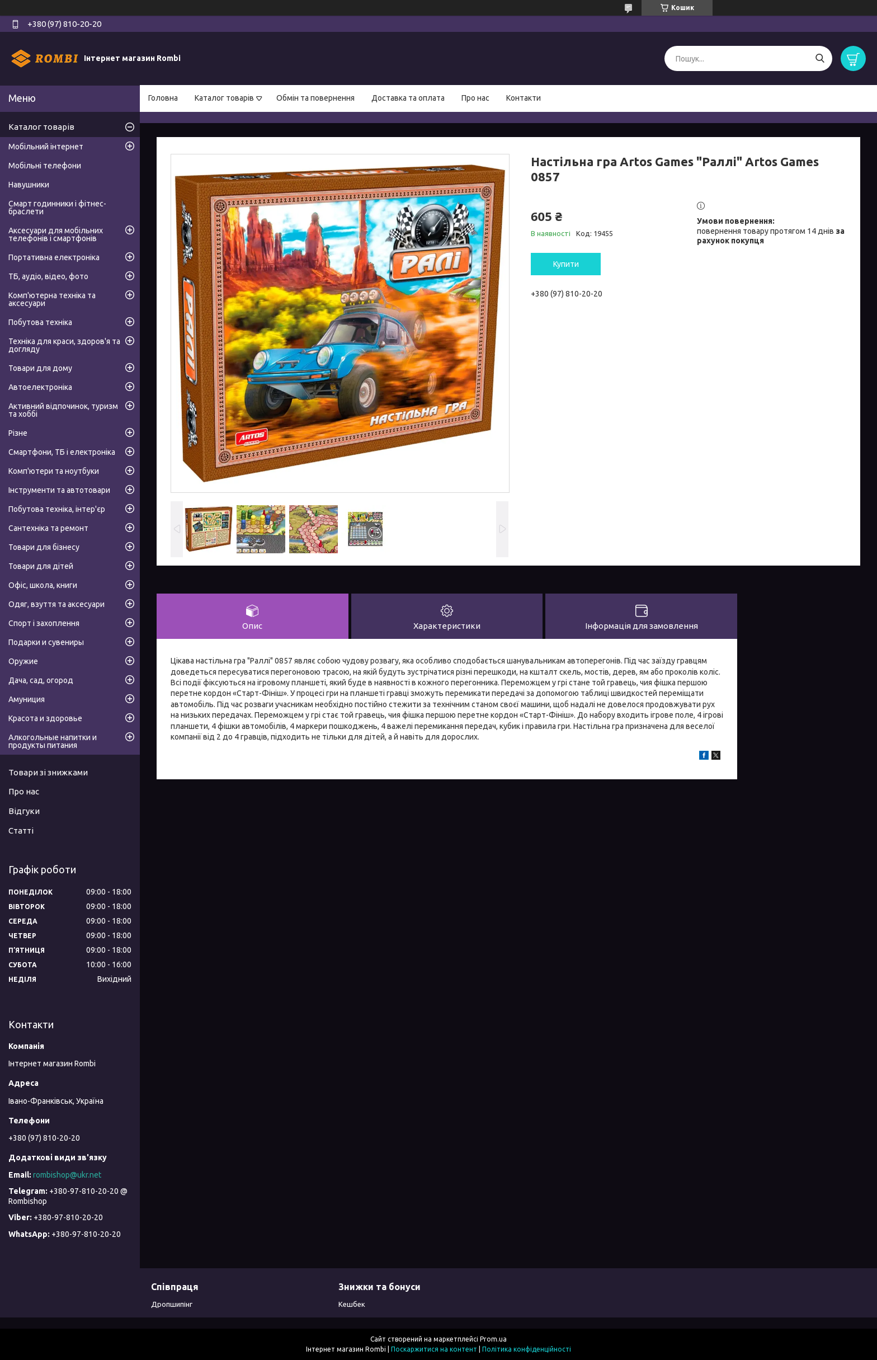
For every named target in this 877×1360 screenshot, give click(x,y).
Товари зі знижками (48, 772)
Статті (21, 830)
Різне (17, 433)
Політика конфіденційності (526, 1349)
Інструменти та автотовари (59, 490)
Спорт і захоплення (43, 623)
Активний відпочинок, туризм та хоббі (63, 410)
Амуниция (26, 699)
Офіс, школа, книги (42, 585)
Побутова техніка (40, 322)
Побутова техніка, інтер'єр (56, 509)
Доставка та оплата (408, 97)
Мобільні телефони (44, 165)
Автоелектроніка (40, 387)
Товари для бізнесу (43, 547)
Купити (566, 264)
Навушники (28, 184)
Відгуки (24, 811)
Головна (163, 97)
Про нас (475, 97)
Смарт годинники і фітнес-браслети (57, 207)
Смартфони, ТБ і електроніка (61, 452)
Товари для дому (40, 368)
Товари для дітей (40, 566)
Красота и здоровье (45, 718)
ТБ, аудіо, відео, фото (48, 276)
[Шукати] (819, 58)
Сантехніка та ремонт (48, 528)
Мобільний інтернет (45, 146)
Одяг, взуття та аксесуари (56, 604)
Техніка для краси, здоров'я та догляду (64, 345)
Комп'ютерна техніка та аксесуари (52, 299)
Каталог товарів (224, 97)
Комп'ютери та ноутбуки (53, 471)
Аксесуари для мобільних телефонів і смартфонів (55, 234)
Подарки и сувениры (46, 642)
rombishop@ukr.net (67, 1174)
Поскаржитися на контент (434, 1349)
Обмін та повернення (315, 97)
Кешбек (351, 1304)
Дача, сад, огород (40, 680)
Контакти (523, 97)
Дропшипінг (171, 1304)
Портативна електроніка (54, 257)
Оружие (23, 661)
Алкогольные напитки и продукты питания (52, 741)
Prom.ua (493, 1339)
